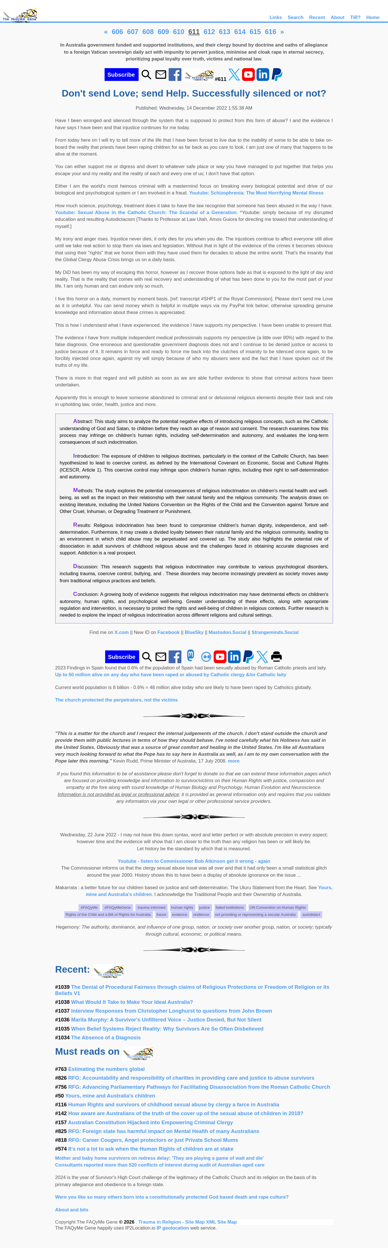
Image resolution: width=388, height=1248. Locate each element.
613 (224, 31)
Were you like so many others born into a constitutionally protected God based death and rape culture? (172, 1197)
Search (296, 17)
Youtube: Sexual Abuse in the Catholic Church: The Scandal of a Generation (146, 212)
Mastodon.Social (227, 632)
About (337, 17)
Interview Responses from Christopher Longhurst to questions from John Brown (171, 1011)
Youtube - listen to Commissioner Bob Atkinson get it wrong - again (194, 861)
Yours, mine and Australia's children (110, 1096)
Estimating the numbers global (106, 1069)
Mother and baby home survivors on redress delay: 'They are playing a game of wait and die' (159, 1158)
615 (255, 31)
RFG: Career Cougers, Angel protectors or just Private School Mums (153, 1140)
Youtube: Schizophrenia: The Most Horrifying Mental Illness (256, 193)
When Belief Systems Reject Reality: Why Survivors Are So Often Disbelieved (167, 1029)
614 (240, 31)
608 (148, 31)
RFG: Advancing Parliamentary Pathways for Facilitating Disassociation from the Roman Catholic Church (199, 1087)
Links (276, 17)
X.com (122, 632)
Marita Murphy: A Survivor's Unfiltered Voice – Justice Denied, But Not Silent (166, 1020)
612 (209, 31)
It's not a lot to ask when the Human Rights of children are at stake (151, 1149)
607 (132, 31)
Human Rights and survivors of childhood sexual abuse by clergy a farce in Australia (173, 1104)
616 (270, 31)
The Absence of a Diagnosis (106, 1037)
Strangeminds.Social (275, 632)
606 (117, 31)
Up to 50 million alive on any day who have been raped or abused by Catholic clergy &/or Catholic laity (171, 674)
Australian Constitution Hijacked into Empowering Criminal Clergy (150, 1122)
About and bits (71, 1210)
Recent (317, 17)
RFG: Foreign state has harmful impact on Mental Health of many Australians (164, 1131)
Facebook (169, 632)
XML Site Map (221, 1222)
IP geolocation (173, 1228)
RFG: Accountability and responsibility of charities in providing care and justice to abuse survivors (191, 1078)
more (233, 761)
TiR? (355, 17)
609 (163, 31)
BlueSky (194, 632)
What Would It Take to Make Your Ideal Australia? (132, 1002)
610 (178, 31)
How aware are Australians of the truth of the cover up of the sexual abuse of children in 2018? (186, 1113)
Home (372, 17)
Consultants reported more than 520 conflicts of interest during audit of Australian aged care (160, 1165)
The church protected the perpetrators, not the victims (116, 700)
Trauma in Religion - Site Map (172, 1222)
